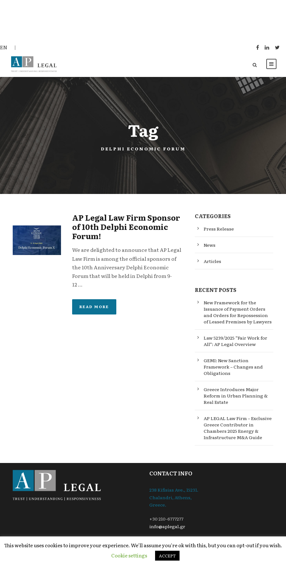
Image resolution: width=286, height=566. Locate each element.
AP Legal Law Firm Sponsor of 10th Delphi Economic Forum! (126, 227)
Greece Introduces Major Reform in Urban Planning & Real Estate (236, 396)
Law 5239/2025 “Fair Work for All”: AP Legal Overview (235, 341)
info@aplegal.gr (167, 527)
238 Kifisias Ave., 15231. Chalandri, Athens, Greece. (173, 498)
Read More (94, 307)
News (209, 245)
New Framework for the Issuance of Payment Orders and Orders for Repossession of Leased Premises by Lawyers (238, 313)
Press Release (219, 229)
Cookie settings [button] (129, 555)
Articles (212, 262)
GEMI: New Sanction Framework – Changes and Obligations (233, 367)
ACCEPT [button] (167, 556)
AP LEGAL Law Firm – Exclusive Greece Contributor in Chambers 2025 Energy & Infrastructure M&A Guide (238, 428)
